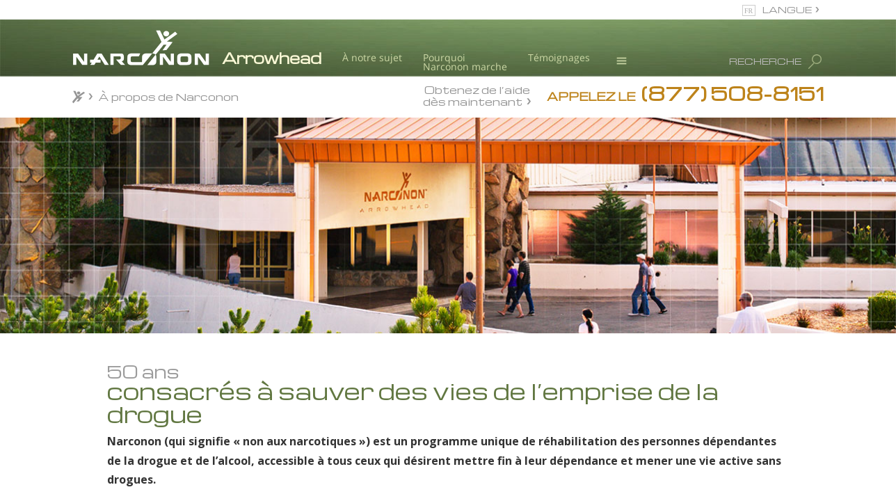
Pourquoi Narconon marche (465, 62)
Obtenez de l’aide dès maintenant (476, 95)
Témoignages (559, 57)
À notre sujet (372, 57)
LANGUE (787, 9)
